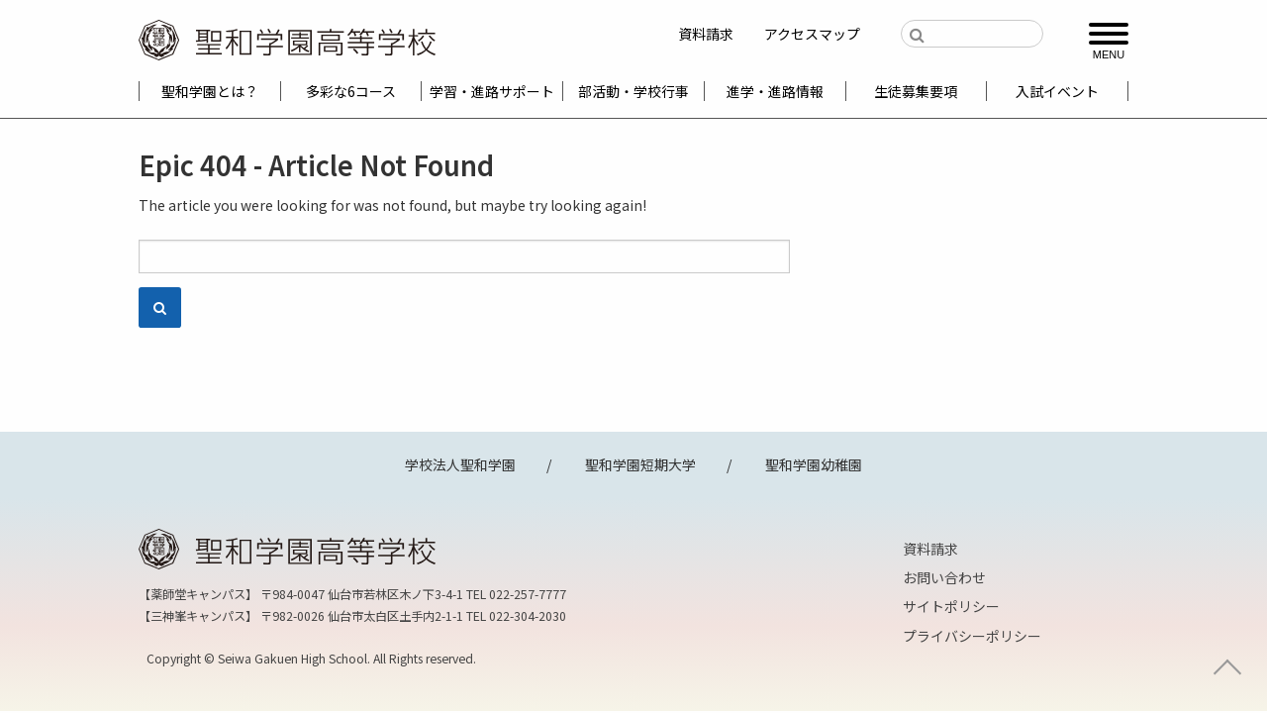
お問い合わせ (944, 577)
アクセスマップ (812, 34)
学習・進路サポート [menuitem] (492, 91)
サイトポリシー (951, 606)
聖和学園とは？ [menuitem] (209, 91)
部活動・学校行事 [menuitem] (633, 91)
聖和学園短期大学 (640, 464)
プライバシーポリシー (972, 636)
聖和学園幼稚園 (813, 464)
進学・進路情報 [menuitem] (775, 91)
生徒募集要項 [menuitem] (915, 91)
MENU (1108, 53)
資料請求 (705, 34)
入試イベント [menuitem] (1057, 91)
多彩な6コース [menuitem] (351, 91)
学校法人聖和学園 (460, 464)
